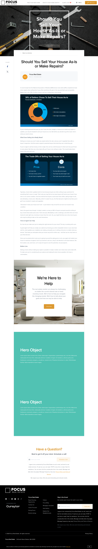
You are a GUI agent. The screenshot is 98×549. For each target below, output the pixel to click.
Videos (45, 500)
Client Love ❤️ (66, 3)
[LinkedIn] (12, 499)
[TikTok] (21, 499)
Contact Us (31, 505)
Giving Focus (31, 510)
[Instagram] (18, 499)
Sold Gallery (46, 508)
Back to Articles (27, 53)
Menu (79, 3)
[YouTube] (15, 499)
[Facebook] (6, 499)
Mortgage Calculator (48, 505)
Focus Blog (46, 503)
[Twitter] (9, 499)
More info (68, 546)
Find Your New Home (33, 3)
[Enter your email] (43, 459)
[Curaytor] (13, 508)
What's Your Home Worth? (51, 3)
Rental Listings (32, 513)
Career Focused (32, 507)
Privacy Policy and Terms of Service (83, 521)
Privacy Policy (89, 533)
